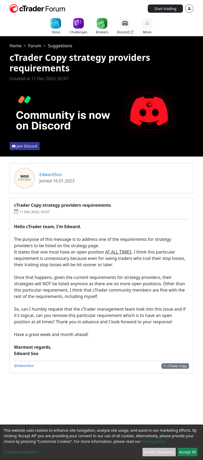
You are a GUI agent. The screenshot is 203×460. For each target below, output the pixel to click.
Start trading (165, 8)
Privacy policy (153, 441)
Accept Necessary (159, 451)
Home (16, 46)
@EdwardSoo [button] (24, 365)
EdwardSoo (50, 174)
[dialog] (101, 442)
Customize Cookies (20, 451)
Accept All (187, 451)
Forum (34, 46)
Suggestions (60, 46)
